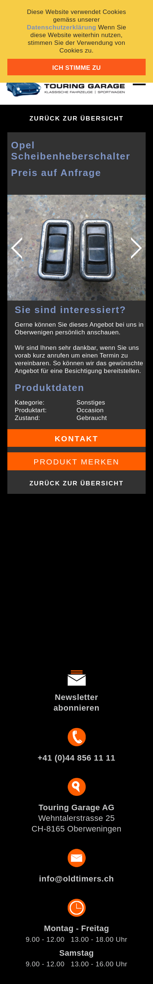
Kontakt (77, 438)
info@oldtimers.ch (76, 878)
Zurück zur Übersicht (76, 118)
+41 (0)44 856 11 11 (76, 757)
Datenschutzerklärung (61, 27)
